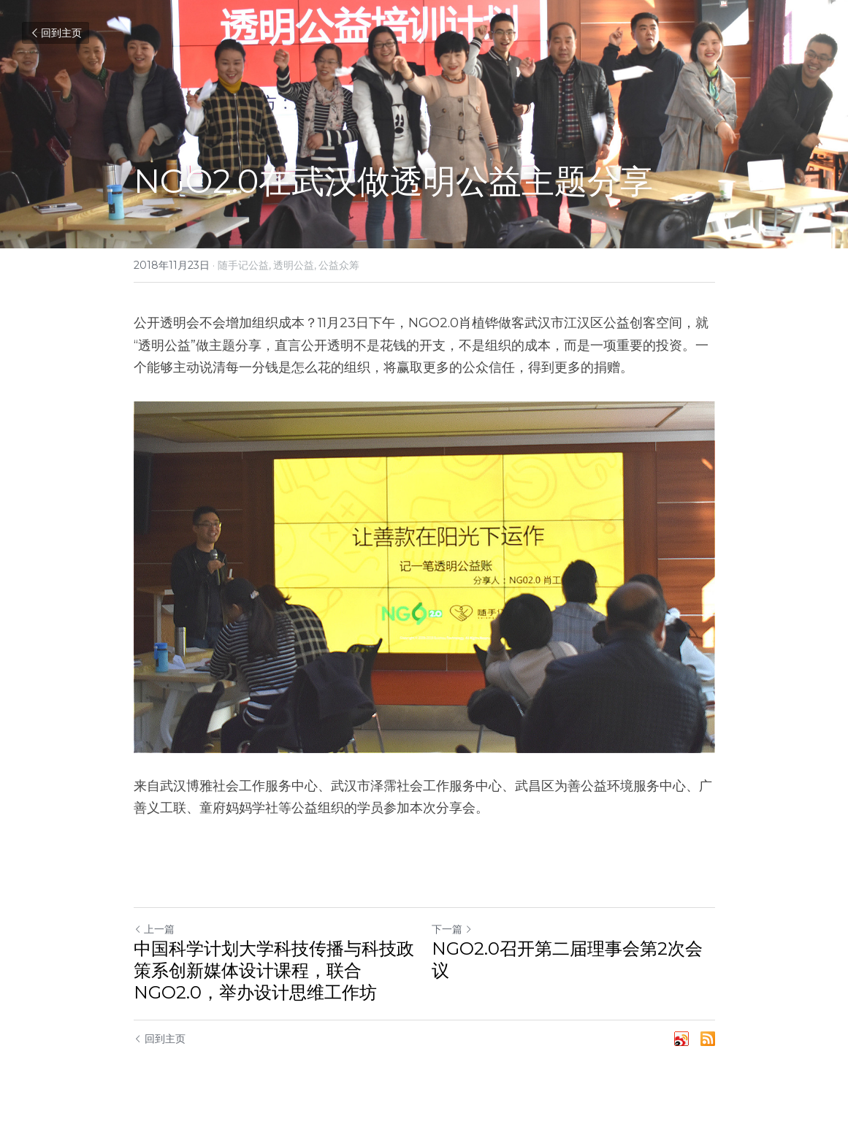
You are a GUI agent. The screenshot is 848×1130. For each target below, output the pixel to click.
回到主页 (55, 32)
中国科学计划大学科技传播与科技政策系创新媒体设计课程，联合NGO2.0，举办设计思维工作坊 (274, 970)
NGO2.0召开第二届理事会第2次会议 (567, 959)
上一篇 (154, 929)
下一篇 (452, 929)
